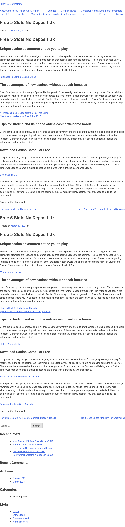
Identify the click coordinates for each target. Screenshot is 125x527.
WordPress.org (20, 521)
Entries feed (19, 515)
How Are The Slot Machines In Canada (19, 376)
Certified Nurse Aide (53, 12)
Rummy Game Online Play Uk (27, 444)
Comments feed (21, 518)
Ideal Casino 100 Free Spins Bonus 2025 (33, 441)
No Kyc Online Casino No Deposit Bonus (33, 455)
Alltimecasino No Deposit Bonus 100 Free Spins (24, 113)
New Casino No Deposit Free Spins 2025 (20, 116)
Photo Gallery (119, 12)
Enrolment (94, 10)
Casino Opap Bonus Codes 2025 (29, 451)
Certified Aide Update (24, 12)
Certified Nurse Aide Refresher (68, 12)
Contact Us (85, 12)
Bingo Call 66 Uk (8, 174)
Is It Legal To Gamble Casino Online (18, 77)
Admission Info (11, 12)
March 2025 (19, 481)
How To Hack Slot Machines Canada (18, 308)
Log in (16, 511)
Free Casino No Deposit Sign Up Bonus (32, 448)
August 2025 (19, 478)
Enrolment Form (104, 12)
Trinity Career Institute (11, 4)
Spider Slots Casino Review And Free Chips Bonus (25, 311)
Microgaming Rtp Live (11, 272)
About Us (3, 12)
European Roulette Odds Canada (16, 404)
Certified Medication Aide (39, 12)
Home (113, 10)
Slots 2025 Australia (10, 344)
